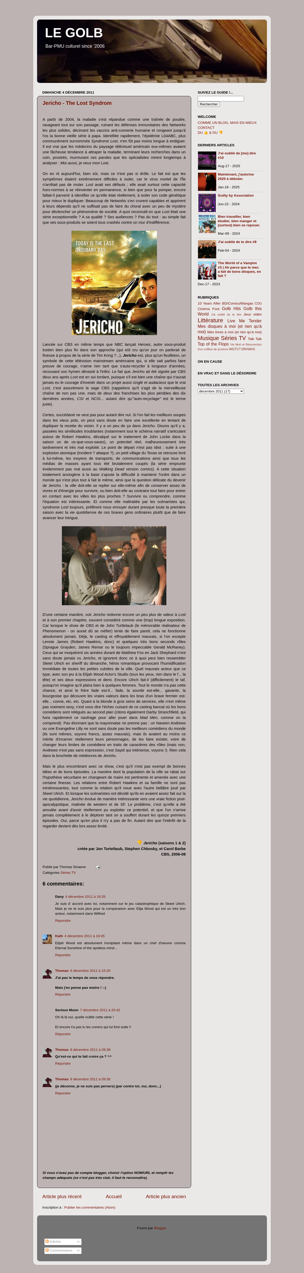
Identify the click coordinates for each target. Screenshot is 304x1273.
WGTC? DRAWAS (242, 349)
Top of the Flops (213, 344)
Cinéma (204, 309)
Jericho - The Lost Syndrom (77, 103)
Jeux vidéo (252, 314)
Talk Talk (255, 339)
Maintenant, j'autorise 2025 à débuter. (236, 176)
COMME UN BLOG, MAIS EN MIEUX (227, 123)
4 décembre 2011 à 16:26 (85, 897)
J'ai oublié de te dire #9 (237, 242)
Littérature (210, 320)
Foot (215, 309)
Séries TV (68, 873)
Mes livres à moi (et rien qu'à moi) (234, 332)
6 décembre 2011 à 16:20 (90, 971)
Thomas (62, 971)
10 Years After (209, 303)
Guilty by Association (236, 195)
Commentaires (59, 1250)
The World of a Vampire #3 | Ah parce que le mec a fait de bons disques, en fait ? (239, 269)
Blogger (160, 1228)
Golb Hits (231, 308)
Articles (53, 1242)
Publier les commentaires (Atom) (89, 1207)
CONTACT (206, 128)
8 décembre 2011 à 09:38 (90, 1050)
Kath (59, 936)
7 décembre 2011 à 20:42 (100, 1010)
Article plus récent (61, 1196)
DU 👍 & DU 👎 (210, 133)
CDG (258, 303)
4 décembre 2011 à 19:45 (85, 936)
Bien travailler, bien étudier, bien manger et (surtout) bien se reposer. (239, 221)
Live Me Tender (244, 320)
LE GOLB (74, 33)
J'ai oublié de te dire (226, 314)
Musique (208, 338)
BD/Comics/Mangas (237, 303)
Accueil (114, 1196)
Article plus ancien (166, 1196)
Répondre (63, 921)
